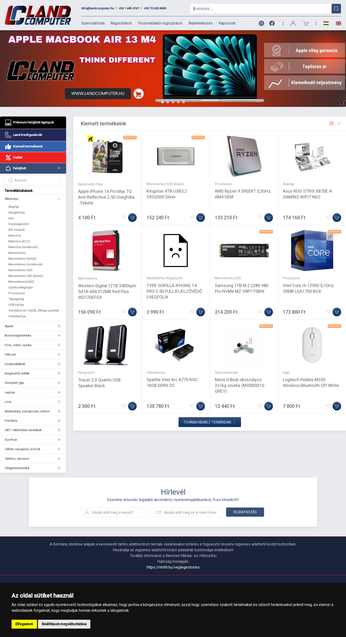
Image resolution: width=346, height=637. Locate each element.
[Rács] (331, 123)
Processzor (16, 293)
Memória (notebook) (23, 247)
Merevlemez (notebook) (25, 264)
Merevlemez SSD (20, 270)
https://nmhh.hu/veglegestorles (173, 567)
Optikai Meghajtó (20, 287)
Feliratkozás (245, 512)
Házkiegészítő (18, 224)
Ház (11, 218)
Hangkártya (16, 212)
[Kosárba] (132, 217)
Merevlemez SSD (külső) (25, 276)
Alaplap (13, 206)
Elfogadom (24, 624)
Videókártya (17, 316)
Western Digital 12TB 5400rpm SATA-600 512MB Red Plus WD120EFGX (107, 291)
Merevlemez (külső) (22, 258)
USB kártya (16, 304)
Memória (14, 235)
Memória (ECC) (19, 241)
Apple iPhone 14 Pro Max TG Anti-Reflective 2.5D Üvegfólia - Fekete (106, 197)
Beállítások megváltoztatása (64, 624)
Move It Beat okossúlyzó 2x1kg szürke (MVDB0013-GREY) (240, 385)
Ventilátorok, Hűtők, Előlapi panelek (33, 310)
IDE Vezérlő (16, 230)
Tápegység (16, 299)
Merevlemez (17, 253)
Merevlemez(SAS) (21, 281)
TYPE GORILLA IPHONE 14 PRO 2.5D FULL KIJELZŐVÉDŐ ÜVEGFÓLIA (174, 291)
